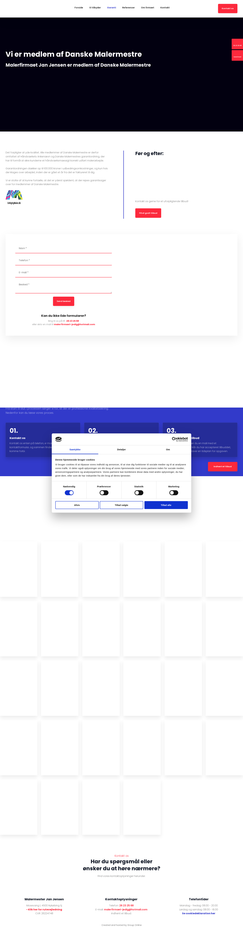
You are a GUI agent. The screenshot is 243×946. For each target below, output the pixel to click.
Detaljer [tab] (121, 449)
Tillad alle (166, 505)
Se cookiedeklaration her (198, 913)
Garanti (111, 7)
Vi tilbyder (95, 7)
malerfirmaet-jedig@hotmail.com (74, 324)
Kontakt (165, 7)
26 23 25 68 (72, 321)
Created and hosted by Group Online (122, 925)
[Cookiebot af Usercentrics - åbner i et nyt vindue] (174, 439)
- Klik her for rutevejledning (44, 909)
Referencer (128, 7)
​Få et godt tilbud (148, 213)
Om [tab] (168, 449)
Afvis (77, 505)
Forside (79, 7)
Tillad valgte (121, 505)
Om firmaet (147, 7)
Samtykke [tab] (75, 449)
